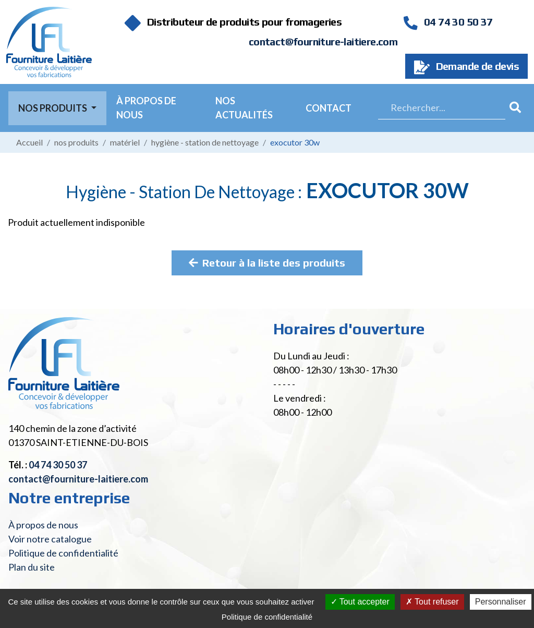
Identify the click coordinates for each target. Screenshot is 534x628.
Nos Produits (53, 108)
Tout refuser (432, 601)
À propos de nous (146, 107)
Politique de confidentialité (63, 553)
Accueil (29, 142)
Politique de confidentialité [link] (267, 616)
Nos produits (76, 142)
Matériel (125, 142)
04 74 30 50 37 (448, 22)
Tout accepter (360, 601)
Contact (328, 108)
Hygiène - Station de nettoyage (205, 142)
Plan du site (31, 567)
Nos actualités (244, 107)
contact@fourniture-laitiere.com (323, 41)
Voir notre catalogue (50, 539)
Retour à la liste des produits (267, 263)
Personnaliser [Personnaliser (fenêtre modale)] (500, 601)
